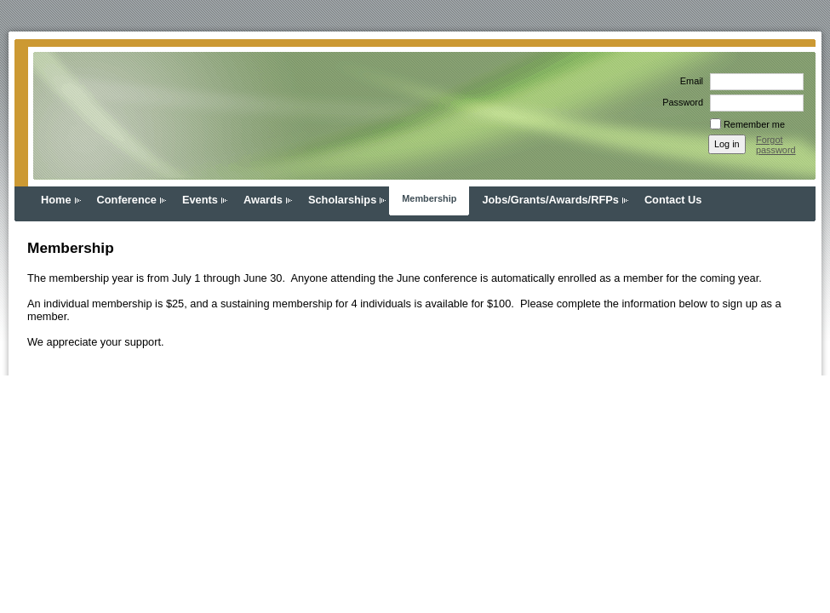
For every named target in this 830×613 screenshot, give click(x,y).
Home (56, 199)
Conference (127, 199)
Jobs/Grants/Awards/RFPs (550, 199)
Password (679, 102)
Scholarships (342, 199)
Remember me (754, 124)
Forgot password (776, 145)
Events (200, 199)
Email (688, 81)
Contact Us (673, 199)
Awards (263, 199)
